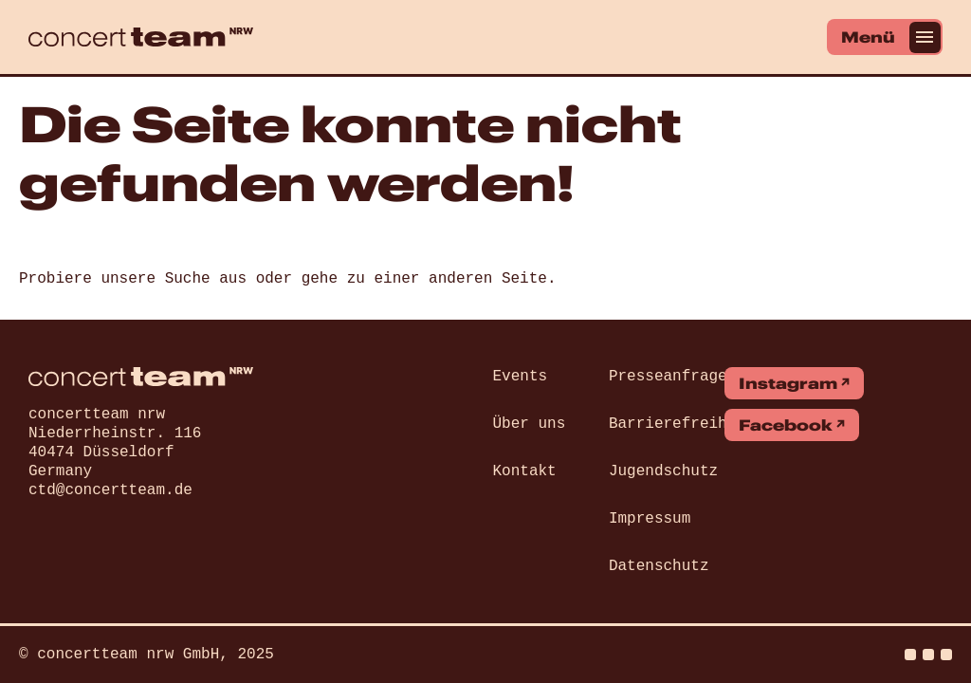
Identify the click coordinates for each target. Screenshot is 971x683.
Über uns (529, 424)
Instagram (788, 383)
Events (520, 376)
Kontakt (525, 471)
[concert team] (140, 37)
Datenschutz (659, 566)
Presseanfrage (668, 376)
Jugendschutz (663, 471)
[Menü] (885, 37)
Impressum (649, 518)
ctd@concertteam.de (110, 490)
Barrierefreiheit (682, 424)
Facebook (786, 424)
